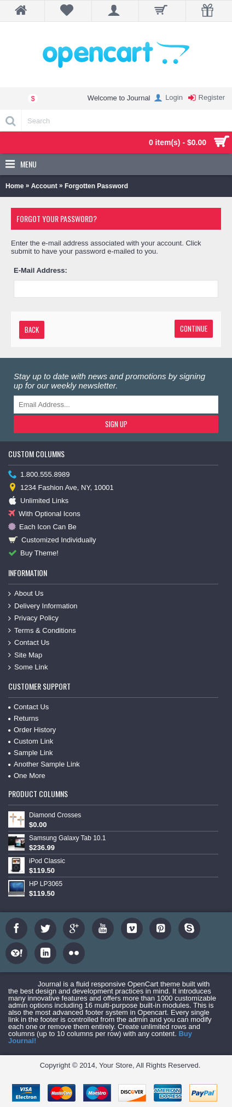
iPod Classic (47, 861)
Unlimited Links (38, 501)
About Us (25, 594)
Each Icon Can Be (42, 527)
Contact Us (28, 643)
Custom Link (30, 741)
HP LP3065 (45, 884)
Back (32, 329)
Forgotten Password (96, 186)
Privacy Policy (33, 618)
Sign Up (116, 423)
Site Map (25, 655)
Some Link (28, 667)
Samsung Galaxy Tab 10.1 (67, 838)
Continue (193, 328)
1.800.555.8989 (38, 475)
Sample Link (30, 753)
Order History (32, 730)
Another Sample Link (44, 764)
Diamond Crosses (55, 815)
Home (14, 186)
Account (44, 186)
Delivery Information (43, 606)
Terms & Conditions (42, 631)
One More (26, 775)
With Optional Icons (44, 514)
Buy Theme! (33, 553)
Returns (23, 718)
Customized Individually (52, 540)
